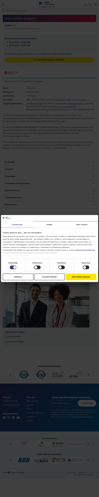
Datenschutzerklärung (85, 250)
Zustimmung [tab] (17, 225)
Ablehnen (18, 277)
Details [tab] (49, 225)
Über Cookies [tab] (82, 225)
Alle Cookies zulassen (81, 277)
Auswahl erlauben (49, 277)
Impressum (25, 256)
